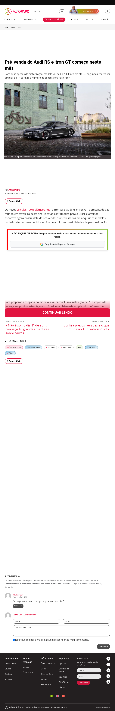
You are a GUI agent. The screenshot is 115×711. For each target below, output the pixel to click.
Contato (8, 674)
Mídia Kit (8, 679)
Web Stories (64, 682)
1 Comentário (14, 201)
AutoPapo (14, 189)
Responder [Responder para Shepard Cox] (18, 606)
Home (7, 27)
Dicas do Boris (47, 674)
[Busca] (45, 11)
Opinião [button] (105, 19)
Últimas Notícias (14, 347)
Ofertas (62, 687)
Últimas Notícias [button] (54, 19)
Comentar (103, 646)
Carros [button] (9, 19)
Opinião (62, 663)
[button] (62, 11)
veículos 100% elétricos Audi (34, 209)
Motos (43, 668)
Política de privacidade (102, 707)
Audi (79, 347)
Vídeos (10, 353)
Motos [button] (89, 19)
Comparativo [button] (30, 19)
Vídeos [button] (74, 19)
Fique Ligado (16, 27)
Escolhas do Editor (33, 347)
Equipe (8, 668)
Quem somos (10, 663)
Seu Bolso (91, 347)
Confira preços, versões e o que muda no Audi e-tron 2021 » (86, 327)
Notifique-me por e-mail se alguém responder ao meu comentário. (51, 639)
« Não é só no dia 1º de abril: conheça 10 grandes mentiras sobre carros (27, 329)
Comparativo (28, 672)
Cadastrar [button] (83, 682)
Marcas (26, 667)
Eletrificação (46, 684)
